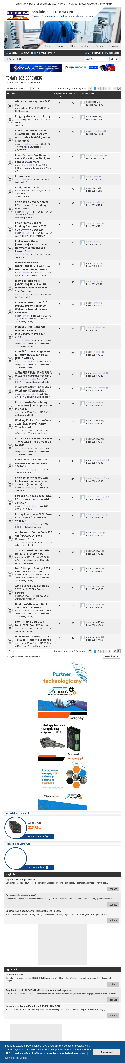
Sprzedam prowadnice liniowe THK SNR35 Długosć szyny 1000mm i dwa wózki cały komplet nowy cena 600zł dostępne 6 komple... (62, 980)
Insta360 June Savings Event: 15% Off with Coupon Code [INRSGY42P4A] (33, 355)
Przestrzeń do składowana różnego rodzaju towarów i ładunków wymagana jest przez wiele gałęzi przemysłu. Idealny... (62, 916)
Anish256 (26, 628)
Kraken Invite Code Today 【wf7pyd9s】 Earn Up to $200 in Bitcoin (33, 405)
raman (25, 254)
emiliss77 (26, 340)
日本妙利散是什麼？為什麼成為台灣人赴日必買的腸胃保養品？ (33, 389)
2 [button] (98, 88)
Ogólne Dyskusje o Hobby (37, 382)
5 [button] (109, 88)
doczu (24, 190)
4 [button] (105, 88)
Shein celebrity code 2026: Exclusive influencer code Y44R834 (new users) (31, 481)
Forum (60, 46)
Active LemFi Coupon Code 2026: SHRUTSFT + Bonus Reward (32, 589)
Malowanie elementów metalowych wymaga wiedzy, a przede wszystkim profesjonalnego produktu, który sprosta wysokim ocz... (62, 900)
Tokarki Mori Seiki (33, 527)
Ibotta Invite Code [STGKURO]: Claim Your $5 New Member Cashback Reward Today (31, 246)
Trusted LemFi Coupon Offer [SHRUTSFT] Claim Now (32, 552)
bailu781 (25, 211)
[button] (90, 89)
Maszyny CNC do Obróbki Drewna (33, 646)
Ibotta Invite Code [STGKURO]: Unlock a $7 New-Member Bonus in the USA (33, 266)
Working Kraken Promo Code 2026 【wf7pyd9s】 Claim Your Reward (33, 424)
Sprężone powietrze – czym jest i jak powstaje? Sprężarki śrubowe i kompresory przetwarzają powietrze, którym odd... (62, 884)
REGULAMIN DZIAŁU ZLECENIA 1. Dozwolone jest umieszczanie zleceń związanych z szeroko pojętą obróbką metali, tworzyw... (62, 995)
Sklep (72, 46)
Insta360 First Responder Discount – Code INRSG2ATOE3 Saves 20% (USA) (30, 332)
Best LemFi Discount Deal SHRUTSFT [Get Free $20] (31, 605)
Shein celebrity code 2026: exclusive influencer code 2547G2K (31, 463)
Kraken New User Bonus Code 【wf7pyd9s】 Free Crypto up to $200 (33, 442)
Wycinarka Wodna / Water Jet (30, 235)
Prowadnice (22, 176)
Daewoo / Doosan (26, 598)
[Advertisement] (62, 944)
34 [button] (115, 88)
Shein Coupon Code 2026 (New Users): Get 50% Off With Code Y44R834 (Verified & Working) (33, 135)
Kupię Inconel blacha (28, 187)
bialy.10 (25, 119)
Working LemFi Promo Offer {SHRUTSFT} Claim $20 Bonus (33, 638)
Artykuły (85, 46)
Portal (48, 46)
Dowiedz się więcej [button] (16, 1058)
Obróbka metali (22, 297)
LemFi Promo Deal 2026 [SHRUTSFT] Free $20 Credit (32, 623)
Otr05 (24, 179)
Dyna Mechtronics (26, 545)
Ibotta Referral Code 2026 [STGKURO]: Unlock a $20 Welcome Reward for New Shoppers (31, 307)
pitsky (24, 108)
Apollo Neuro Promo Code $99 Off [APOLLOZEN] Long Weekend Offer (33, 536)
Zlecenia (19, 122)
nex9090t (26, 542)
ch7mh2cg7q (28, 469)
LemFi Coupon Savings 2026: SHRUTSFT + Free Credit (33, 570)
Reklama (113, 46)
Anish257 (26, 557)
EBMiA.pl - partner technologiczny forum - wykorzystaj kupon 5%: (57, 4)
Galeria (99, 46)
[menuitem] (44, 53)
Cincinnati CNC (25, 415)
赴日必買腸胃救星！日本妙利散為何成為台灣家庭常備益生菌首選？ (33, 374)
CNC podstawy (22, 111)
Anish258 (26, 412)
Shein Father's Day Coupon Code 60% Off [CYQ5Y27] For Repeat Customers (33, 158)
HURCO (28, 508)
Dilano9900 (27, 165)
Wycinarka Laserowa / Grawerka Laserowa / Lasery (31, 320)
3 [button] (102, 88)
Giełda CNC (21, 182)
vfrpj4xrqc (27, 144)
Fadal (28, 472)
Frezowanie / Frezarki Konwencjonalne (25, 216)
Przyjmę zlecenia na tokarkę (32, 116)
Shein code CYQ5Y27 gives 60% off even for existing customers (31, 205)
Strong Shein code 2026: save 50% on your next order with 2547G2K (33, 499)
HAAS (27, 490)
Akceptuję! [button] (107, 1052)
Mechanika (20, 257)
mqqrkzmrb (28, 379)
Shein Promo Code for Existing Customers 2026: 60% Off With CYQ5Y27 (31, 226)
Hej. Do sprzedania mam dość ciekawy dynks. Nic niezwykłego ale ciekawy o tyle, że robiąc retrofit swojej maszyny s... (62, 1011)
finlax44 (26, 361)
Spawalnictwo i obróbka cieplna (31, 275)
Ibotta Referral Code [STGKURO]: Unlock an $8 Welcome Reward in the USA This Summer (32, 286)
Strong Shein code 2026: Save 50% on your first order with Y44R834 (33, 518)
